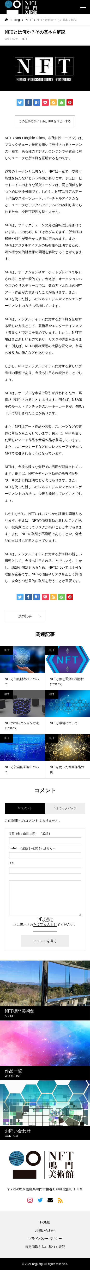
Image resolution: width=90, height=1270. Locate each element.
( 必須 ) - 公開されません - (31, 848)
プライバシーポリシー (45, 1238)
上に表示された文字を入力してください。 (45, 924)
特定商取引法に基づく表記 (45, 1246)
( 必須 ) (29, 833)
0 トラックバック (65, 808)
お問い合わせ (45, 1230)
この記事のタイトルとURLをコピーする (45, 121)
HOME (45, 1222)
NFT (24, 39)
